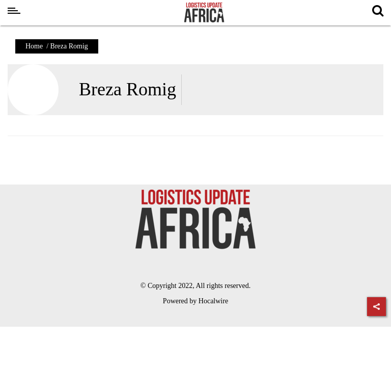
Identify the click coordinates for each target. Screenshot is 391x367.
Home (34, 46)
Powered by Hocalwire (195, 301)
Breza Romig (127, 89)
